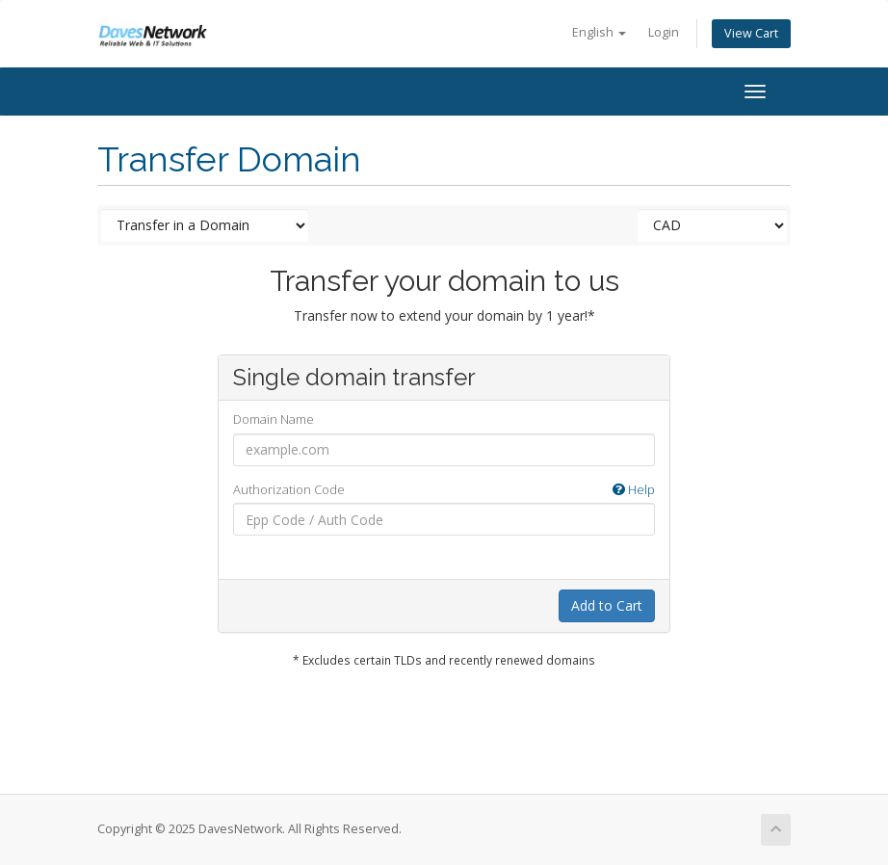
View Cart (751, 33)
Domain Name (273, 419)
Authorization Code (444, 490)
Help (634, 489)
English (599, 32)
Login (663, 32)
